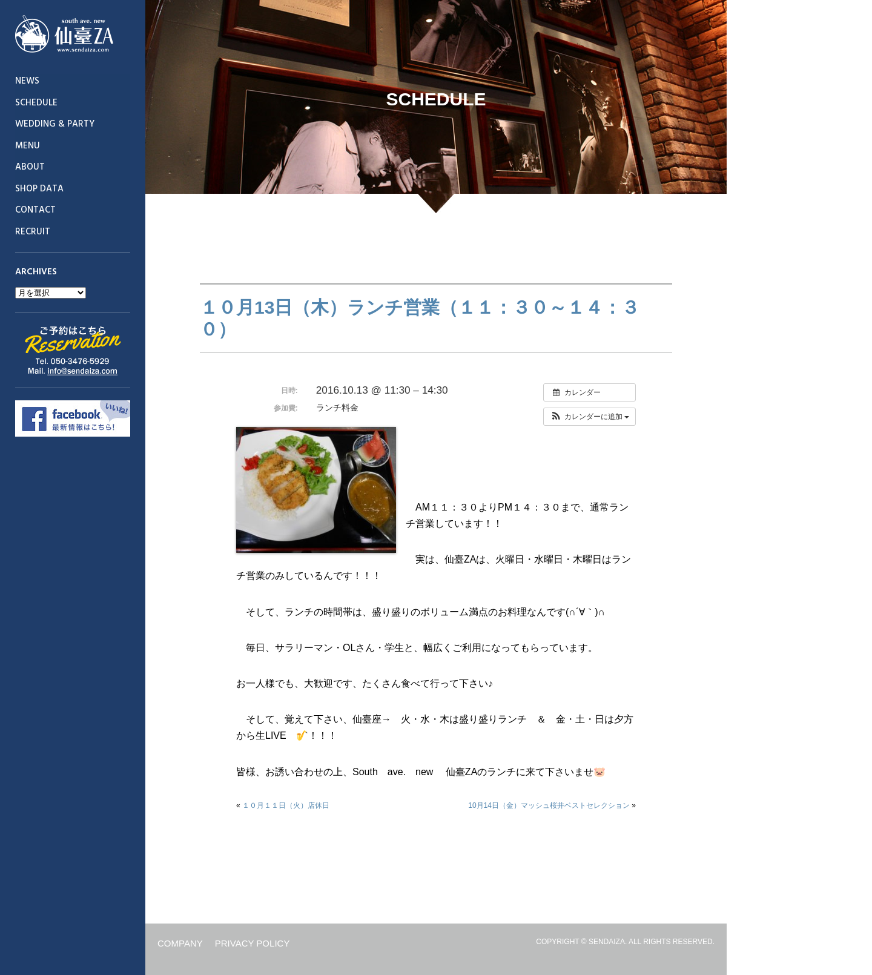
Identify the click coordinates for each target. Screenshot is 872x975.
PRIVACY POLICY (252, 943)
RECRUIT (32, 232)
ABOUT (30, 167)
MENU (27, 146)
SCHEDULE (36, 103)
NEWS (27, 81)
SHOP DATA (39, 189)
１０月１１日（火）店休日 (285, 805)
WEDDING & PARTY (54, 124)
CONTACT (35, 210)
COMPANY (180, 943)
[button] (589, 416)
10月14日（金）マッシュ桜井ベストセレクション (549, 805)
